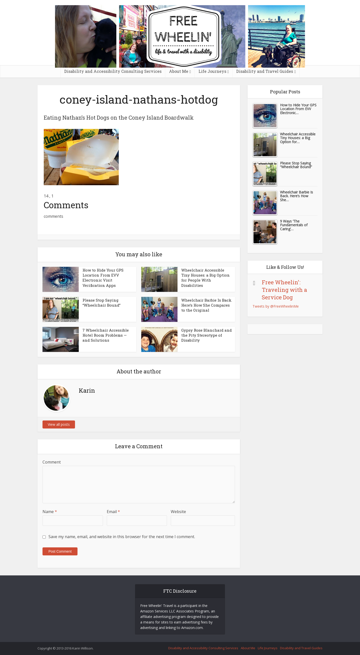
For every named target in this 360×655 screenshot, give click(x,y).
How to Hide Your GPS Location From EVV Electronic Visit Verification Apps (103, 278)
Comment (51, 462)
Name (49, 511)
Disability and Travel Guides (264, 71)
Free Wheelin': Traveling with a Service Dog (284, 290)
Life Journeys (212, 71)
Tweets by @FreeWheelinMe (275, 306)
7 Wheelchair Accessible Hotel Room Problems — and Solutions (105, 335)
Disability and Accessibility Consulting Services (113, 71)
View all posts (59, 424)
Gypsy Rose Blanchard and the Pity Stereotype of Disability (206, 335)
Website (178, 511)
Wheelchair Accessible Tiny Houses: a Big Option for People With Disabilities (205, 278)
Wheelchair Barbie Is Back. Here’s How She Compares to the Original (206, 305)
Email (113, 511)
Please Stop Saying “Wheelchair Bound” (101, 303)
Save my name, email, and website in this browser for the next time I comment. (121, 536)
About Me (178, 71)
